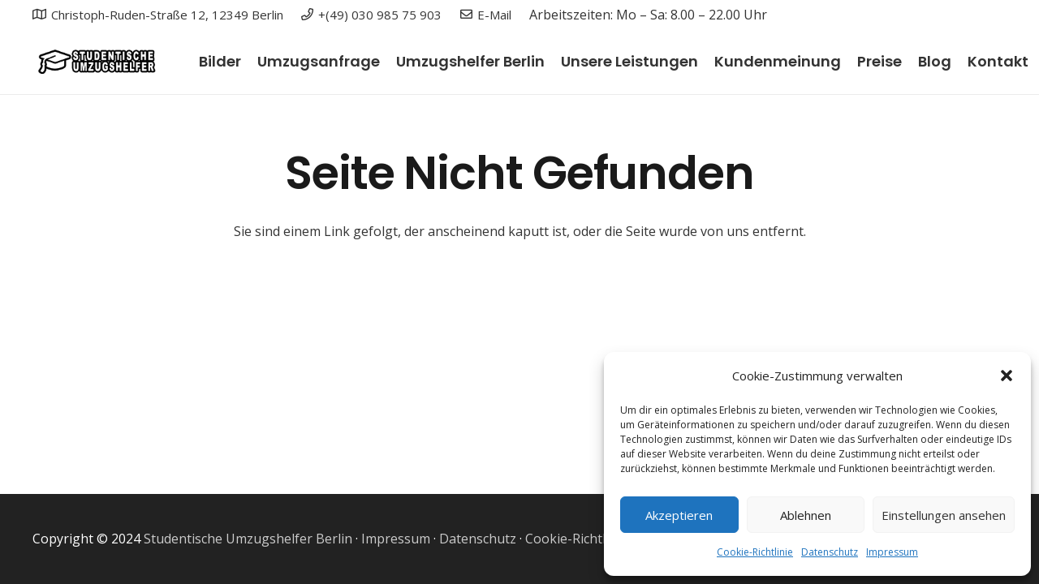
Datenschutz (829, 552)
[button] (1006, 375)
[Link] (96, 61)
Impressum (892, 552)
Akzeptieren (679, 515)
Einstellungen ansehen (944, 515)
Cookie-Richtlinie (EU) (590, 539)
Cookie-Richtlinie (755, 552)
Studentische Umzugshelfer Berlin (248, 539)
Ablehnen (805, 515)
